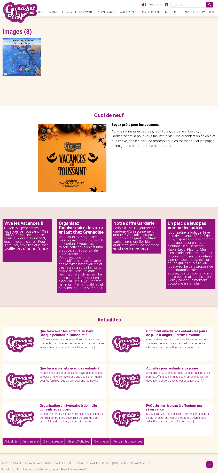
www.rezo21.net (82, 469)
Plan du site (8, 469)
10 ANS (185, 12)
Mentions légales (27, 469)
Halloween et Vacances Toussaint (70, 12)
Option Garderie (106, 12)
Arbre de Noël (129, 12)
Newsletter (151, 5)
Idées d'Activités (78, 441)
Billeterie (171, 12)
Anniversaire (30, 441)
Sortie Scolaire (151, 12)
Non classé (101, 441)
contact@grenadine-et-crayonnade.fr (125, 463)
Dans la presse (53, 441)
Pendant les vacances (127, 441)
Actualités (11, 441)
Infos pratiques (203, 12)
